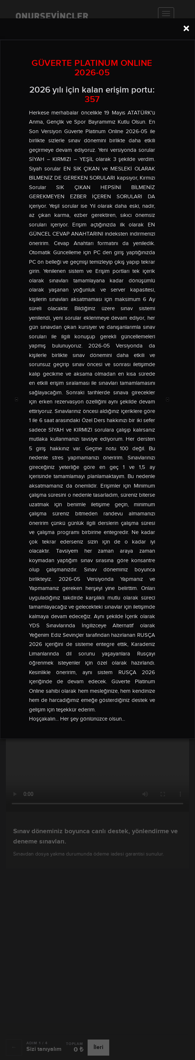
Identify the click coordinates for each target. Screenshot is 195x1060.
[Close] (186, 28)
